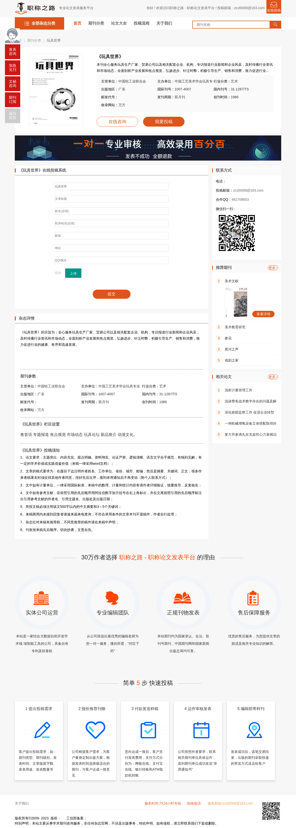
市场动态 (75, 434)
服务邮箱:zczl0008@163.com (230, 803)
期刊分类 (96, 23)
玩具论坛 (92, 434)
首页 (77, 23)
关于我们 (164, 23)
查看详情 (263, 314)
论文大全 (119, 23)
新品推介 (108, 434)
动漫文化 (125, 434)
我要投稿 (164, 121)
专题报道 (41, 434)
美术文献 (232, 281)
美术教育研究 (235, 327)
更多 (273, 268)
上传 (73, 273)
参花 (228, 338)
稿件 (58, 273)
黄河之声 (232, 349)
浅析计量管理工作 (238, 390)
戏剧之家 (232, 360)
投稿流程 (141, 23)
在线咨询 (117, 121)
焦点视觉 (58, 434)
